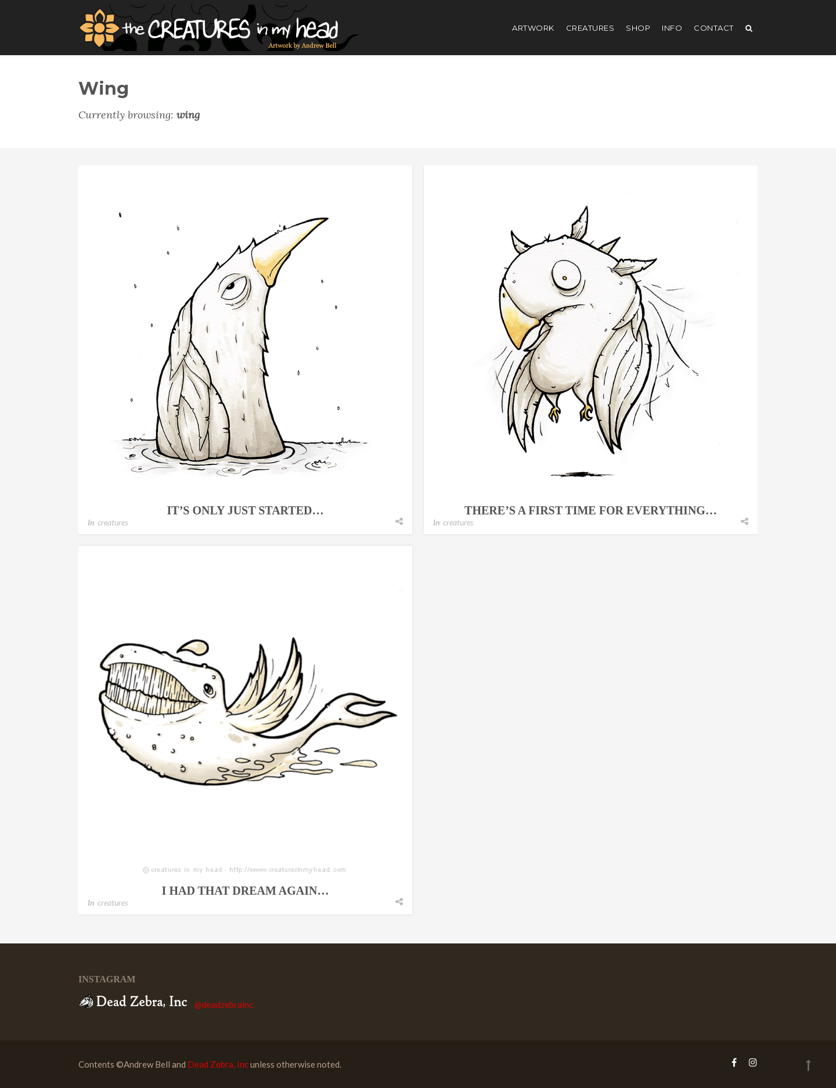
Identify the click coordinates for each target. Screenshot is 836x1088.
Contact (714, 28)
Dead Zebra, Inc (218, 1064)
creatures (590, 28)
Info (672, 28)
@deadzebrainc (223, 1004)
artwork (533, 28)
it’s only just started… (245, 510)
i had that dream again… (245, 890)
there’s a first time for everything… (590, 510)
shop (638, 28)
